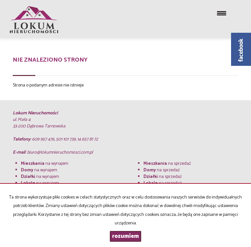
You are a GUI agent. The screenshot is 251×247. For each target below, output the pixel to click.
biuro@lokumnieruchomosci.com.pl (60, 152)
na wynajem (44, 163)
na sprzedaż (167, 163)
